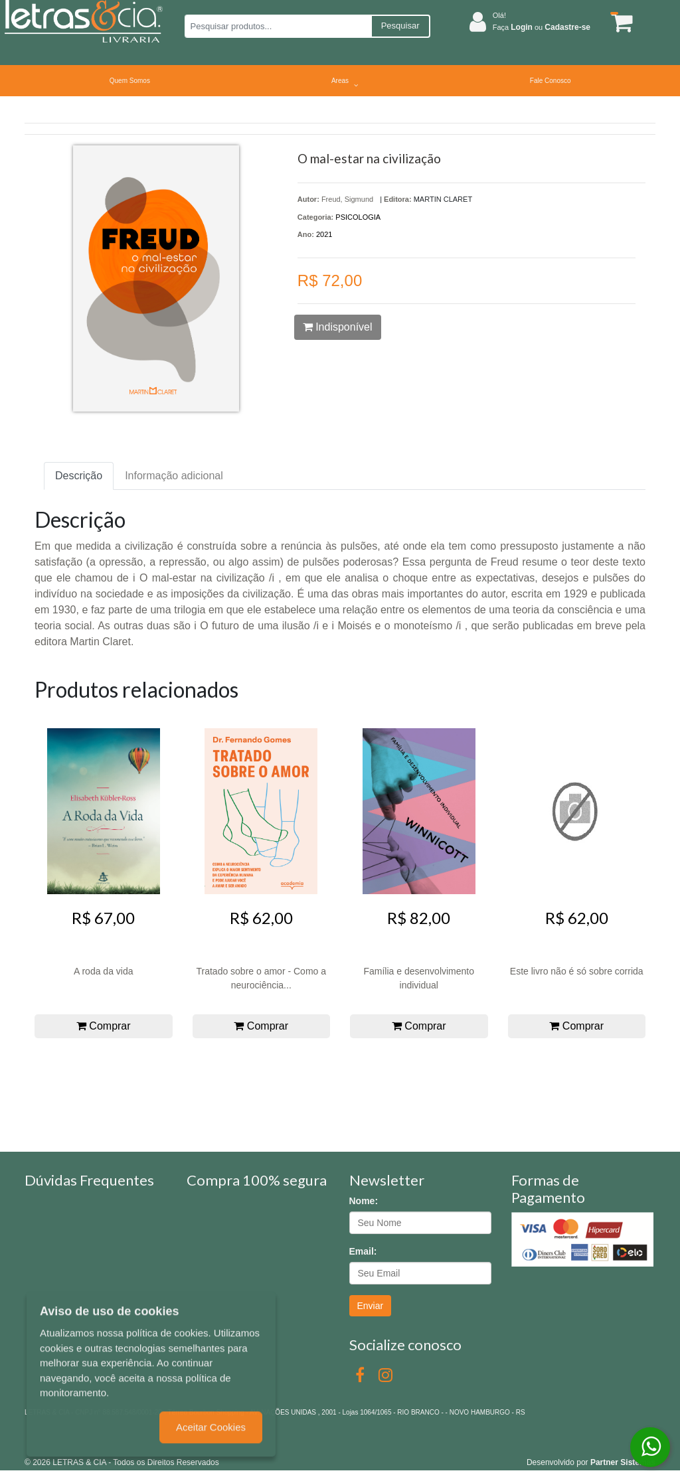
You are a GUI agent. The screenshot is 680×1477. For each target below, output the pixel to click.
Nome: (364, 1201)
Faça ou (541, 27)
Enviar (370, 1305)
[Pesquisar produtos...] (278, 26)
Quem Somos (130, 80)
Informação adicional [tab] (174, 475)
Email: (363, 1251)
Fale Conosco (550, 80)
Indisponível (338, 327)
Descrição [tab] (78, 475)
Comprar (103, 1026)
